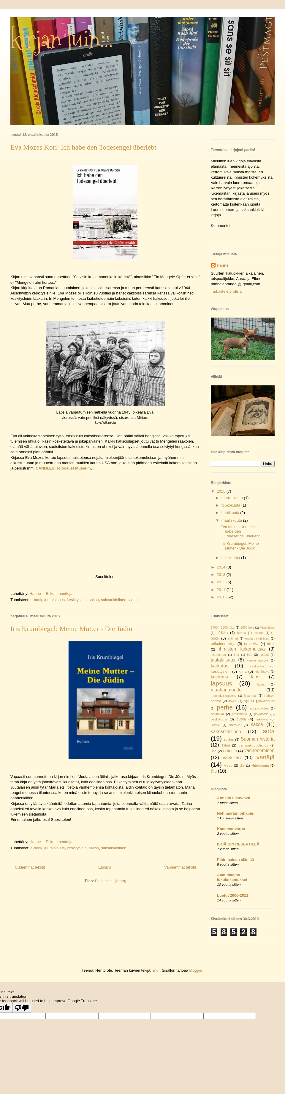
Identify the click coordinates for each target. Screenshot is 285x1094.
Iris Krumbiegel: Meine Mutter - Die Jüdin (71, 628)
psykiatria (261, 714)
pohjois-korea (259, 708)
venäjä (265, 757)
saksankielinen (113, 600)
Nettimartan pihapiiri (235, 813)
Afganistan (267, 627)
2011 (222, 589)
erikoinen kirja (223, 643)
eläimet (233, 638)
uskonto (230, 751)
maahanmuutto (226, 689)
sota (269, 731)
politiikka (217, 714)
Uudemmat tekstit (30, 867)
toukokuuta (231, 505)
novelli (232, 701)
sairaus (234, 725)
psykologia (219, 719)
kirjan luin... (61, 39)
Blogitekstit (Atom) (110, 881)
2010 (222, 597)
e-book (36, 600)
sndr (156, 970)
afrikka (222, 632)
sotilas (229, 739)
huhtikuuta (230, 512)
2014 (222, 567)
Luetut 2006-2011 (232, 895)
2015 (222, 491)
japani (264, 654)
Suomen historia (258, 738)
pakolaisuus (266, 701)
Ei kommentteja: (60, 593)
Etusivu (104, 867)
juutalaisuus (54, 600)
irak (236, 654)
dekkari (259, 633)
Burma (241, 633)
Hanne (223, 265)
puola (241, 719)
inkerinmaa (218, 654)
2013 (222, 574)
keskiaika (257, 666)
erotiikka (251, 643)
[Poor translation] (21, 1008)
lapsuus (221, 683)
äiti (214, 770)
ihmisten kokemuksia (242, 648)
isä (249, 654)
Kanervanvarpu (231, 828)
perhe (225, 707)
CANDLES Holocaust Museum (63, 468)
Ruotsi (215, 725)
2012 (222, 582)
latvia (261, 684)
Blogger (195, 970)
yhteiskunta (260, 765)
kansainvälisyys (257, 660)
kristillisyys (262, 671)
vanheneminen (259, 750)
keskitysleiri (76, 600)
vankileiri (232, 757)
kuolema (219, 676)
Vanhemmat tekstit (180, 867)
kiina (243, 671)
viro (242, 765)
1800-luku (247, 627)
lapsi (255, 676)
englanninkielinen (257, 638)
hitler (271, 643)
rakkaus (262, 719)
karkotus (219, 665)
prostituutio (239, 714)
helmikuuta (231, 557)
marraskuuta (232, 498)
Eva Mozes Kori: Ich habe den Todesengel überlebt (83, 147)
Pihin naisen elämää (235, 859)
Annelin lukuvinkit (233, 798)
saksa (94, 600)
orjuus (247, 701)
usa (213, 751)
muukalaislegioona (223, 695)
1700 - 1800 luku (223, 627)
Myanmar (250, 695)
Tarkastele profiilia (226, 291)
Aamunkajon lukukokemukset (232, 877)
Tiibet (225, 745)
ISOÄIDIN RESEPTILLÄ (238, 844)
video (133, 600)
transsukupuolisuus (253, 745)
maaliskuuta (232, 520)
